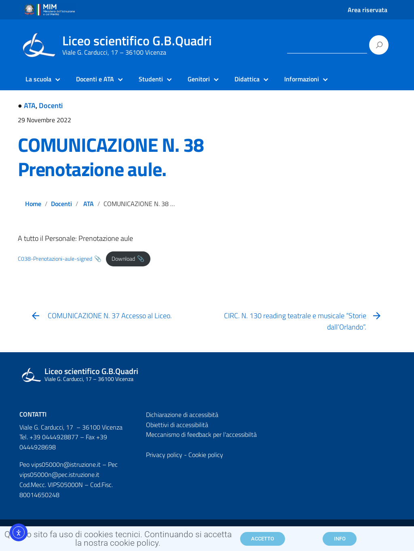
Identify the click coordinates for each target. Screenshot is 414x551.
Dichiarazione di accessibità (182, 414)
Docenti (51, 105)
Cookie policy (205, 455)
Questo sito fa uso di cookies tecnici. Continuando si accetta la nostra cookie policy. (118, 541)
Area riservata (367, 10)
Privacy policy (164, 455)
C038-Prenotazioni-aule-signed (55, 258)
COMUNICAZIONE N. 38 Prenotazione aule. (111, 157)
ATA (30, 105)
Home (33, 203)
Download (123, 258)
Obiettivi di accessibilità (177, 425)
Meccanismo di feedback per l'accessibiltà (201, 434)
